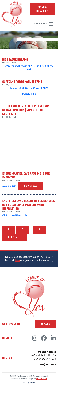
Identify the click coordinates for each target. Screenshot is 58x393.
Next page (14, 237)
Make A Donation (42, 9)
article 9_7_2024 (9, 186)
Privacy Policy (29, 383)
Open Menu (43, 23)
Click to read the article (14, 215)
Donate (45, 324)
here (17, 260)
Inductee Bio (29, 94)
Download (31, 186)
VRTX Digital (41, 379)
